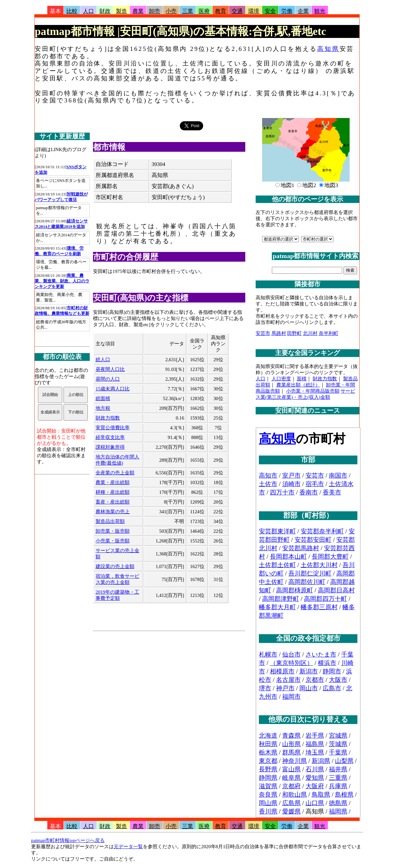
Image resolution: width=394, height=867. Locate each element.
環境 (253, 11)
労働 (286, 11)
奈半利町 (328, 333)
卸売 (154, 11)
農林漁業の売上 (113, 511)
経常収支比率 (110, 437)
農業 (138, 11)
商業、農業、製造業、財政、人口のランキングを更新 (62, 281)
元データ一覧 (128, 846)
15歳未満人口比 (113, 388)
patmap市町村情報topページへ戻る (68, 840)
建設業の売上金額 (115, 566)
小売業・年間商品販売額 (313, 391)
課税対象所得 (110, 447)
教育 (220, 11)
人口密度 (281, 378)
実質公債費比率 (113, 427)
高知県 (328, 48)
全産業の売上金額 (115, 472)
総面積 (103, 398)
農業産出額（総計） (298, 384)
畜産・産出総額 (113, 502)
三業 (187, 11)
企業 (303, 11)
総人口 (103, 359)
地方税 (103, 408)
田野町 (294, 333)
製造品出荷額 (110, 521)
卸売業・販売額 (113, 531)
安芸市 (263, 333)
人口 (88, 11)
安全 (270, 11)
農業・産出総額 (113, 482)
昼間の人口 (108, 379)
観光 (319, 11)
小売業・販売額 (113, 540)
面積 (302, 378)
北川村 (310, 333)
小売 (171, 11)
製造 (121, 11)
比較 (71, 11)
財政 (104, 11)
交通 (237, 11)
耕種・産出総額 (113, 492)
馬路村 (279, 333)
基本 (55, 11)
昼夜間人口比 (110, 369)
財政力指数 (108, 418)
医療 (204, 11)
